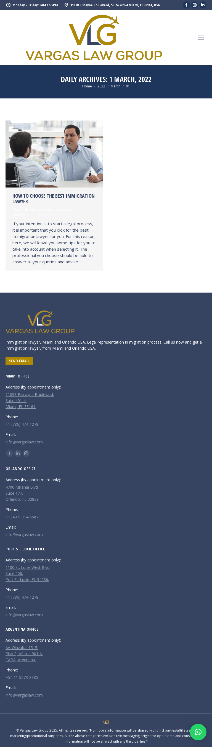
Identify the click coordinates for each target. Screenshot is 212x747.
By (48, 209)
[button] (198, 732)
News (16, 209)
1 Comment (47, 215)
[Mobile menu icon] (200, 37)
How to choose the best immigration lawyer (53, 198)
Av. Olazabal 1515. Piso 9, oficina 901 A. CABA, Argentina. (24, 653)
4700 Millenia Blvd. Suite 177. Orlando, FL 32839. (22, 493)
